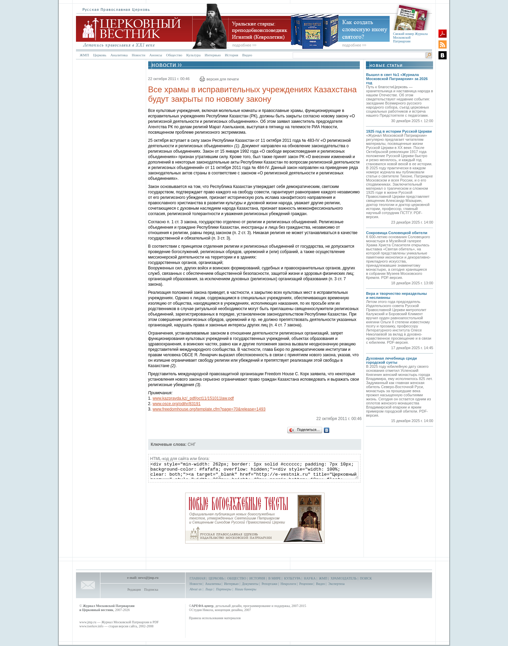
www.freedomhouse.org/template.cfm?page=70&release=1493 (209, 409)
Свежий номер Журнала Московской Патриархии (410, 37)
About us (195, 589)
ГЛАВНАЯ (198, 578)
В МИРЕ (274, 578)
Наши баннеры (245, 589)
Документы (250, 584)
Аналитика (119, 55)
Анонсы (155, 55)
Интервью (212, 55)
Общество (174, 55)
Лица (209, 589)
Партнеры (223, 589)
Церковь (99, 55)
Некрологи (288, 584)
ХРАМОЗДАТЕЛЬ (344, 578)
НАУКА (310, 578)
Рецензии (306, 584)
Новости (138, 55)
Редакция (134, 589)
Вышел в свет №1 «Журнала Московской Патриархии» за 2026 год (397, 79)
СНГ (192, 444)
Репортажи (269, 584)
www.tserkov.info (91, 626)
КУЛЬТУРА (292, 578)
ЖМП (84, 55)
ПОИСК (366, 578)
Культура (193, 55)
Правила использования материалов (215, 618)
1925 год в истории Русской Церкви (399, 131)
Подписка (151, 589)
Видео (247, 55)
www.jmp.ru (87, 622)
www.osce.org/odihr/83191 (176, 403)
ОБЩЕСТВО (236, 578)
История (231, 55)
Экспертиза (336, 584)
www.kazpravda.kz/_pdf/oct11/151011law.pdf (193, 398)
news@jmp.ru (148, 578)
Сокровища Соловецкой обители (396, 233)
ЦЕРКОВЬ (216, 578)
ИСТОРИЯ (257, 578)
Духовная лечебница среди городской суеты (391, 360)
